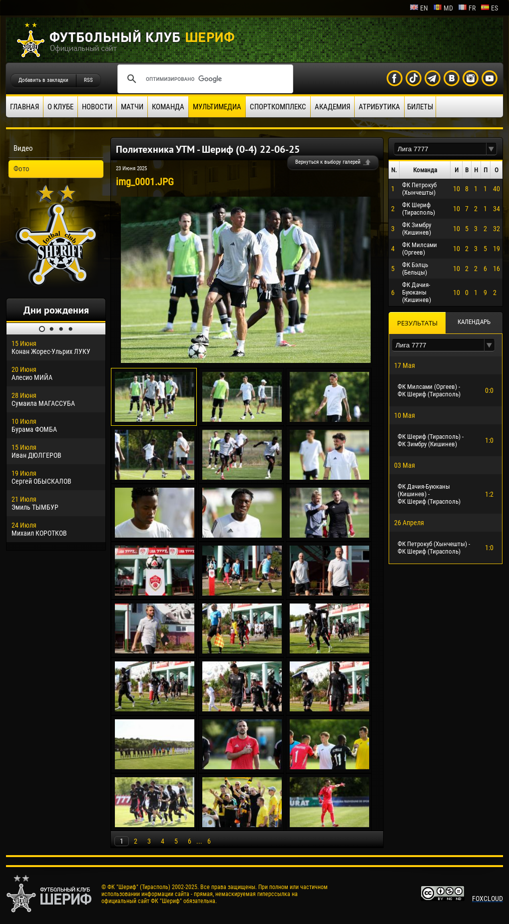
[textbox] (440, 149)
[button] (491, 149)
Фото (21, 168)
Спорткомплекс (278, 106)
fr (467, 8)
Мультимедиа (217, 106)
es (489, 8)
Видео (23, 148)
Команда (168, 106)
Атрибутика (379, 106)
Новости (97, 106)
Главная (24, 106)
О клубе (60, 106)
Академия (332, 106)
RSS (88, 80)
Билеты (420, 106)
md (443, 8)
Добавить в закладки (43, 80)
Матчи (132, 106)
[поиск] (204, 79)
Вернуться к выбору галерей (328, 162)
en (419, 8)
